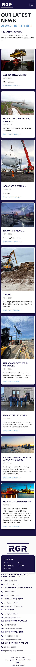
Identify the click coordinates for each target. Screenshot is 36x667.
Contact (21, 565)
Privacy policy (9, 660)
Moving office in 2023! (15, 415)
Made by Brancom (18, 665)
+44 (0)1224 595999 (9, 603)
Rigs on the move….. (14, 231)
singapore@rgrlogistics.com (12, 651)
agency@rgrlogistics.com (11, 617)
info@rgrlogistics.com (10, 584)
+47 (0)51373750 (8, 625)
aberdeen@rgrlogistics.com (12, 606)
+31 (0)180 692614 (9, 581)
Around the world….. (15, 186)
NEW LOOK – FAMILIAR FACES (17, 502)
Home (6, 563)
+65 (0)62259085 (8, 647)
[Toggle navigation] (32, 5)
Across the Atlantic (14, 75)
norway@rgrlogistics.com (11, 628)
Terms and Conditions (23, 660)
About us (7, 568)
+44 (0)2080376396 (9, 636)
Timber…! (8, 295)
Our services (9, 565)
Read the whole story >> (12, 86)
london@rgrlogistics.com (11, 640)
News (20, 563)
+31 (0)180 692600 (9, 592)
